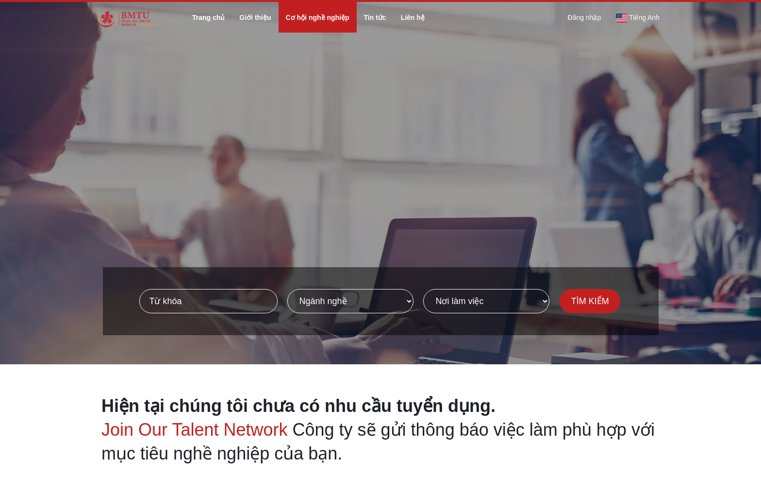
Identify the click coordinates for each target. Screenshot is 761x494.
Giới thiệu (255, 17)
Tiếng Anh (637, 18)
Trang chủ (208, 17)
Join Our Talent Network (194, 430)
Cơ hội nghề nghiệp (317, 17)
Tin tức (375, 17)
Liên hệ (413, 17)
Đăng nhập (584, 17)
